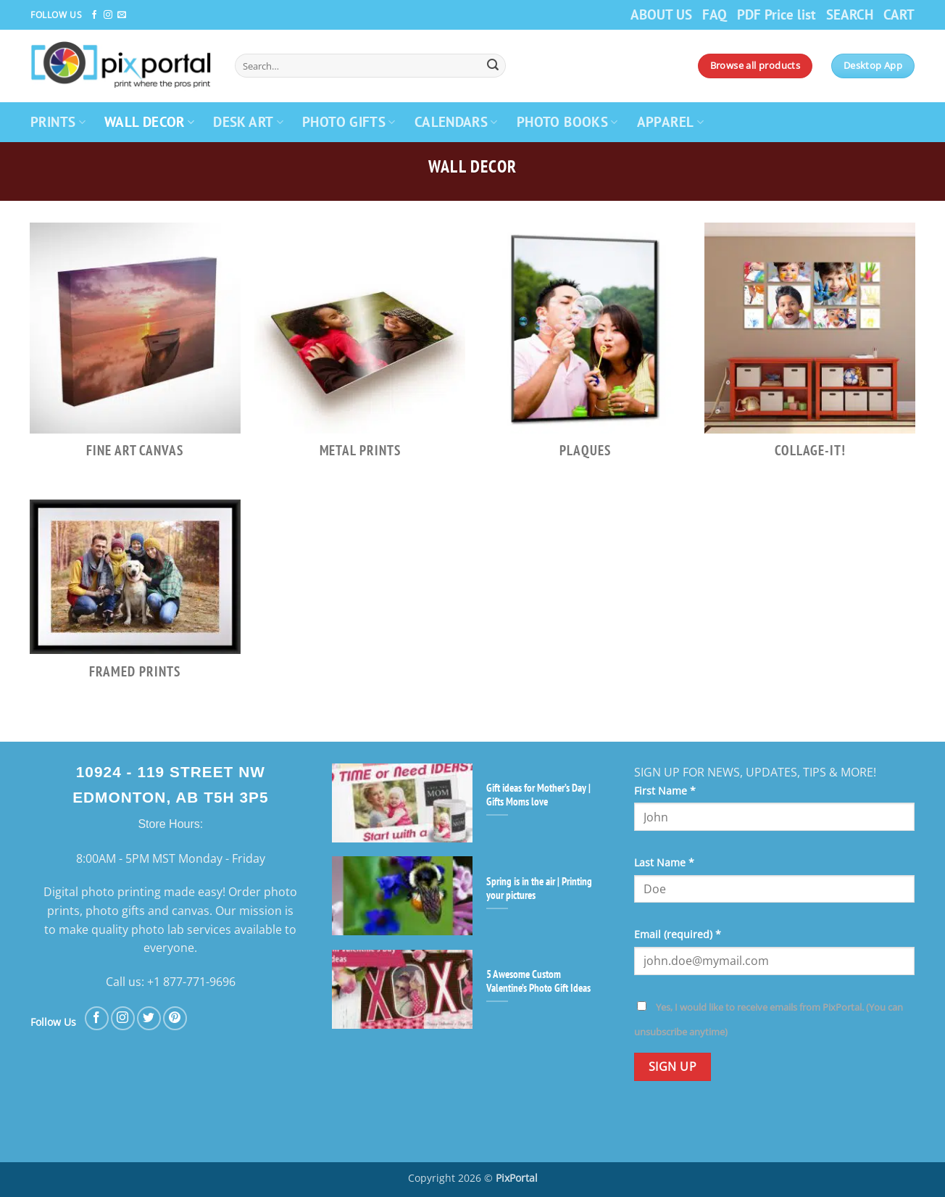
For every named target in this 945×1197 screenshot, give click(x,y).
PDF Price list (776, 14)
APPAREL (670, 121)
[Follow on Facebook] (94, 15)
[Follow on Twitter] (149, 1018)
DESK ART (248, 121)
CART (899, 14)
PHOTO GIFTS (349, 121)
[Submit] (492, 66)
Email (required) (677, 934)
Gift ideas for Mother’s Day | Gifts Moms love (538, 794)
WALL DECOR (149, 121)
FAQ (714, 14)
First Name (665, 791)
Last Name (664, 862)
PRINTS (58, 121)
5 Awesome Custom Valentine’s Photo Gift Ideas (538, 981)
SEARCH (849, 14)
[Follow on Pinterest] (175, 1018)
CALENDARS (456, 121)
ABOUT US (661, 14)
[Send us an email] (121, 15)
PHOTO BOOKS (567, 121)
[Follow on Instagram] (108, 15)
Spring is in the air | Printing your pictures (539, 888)
